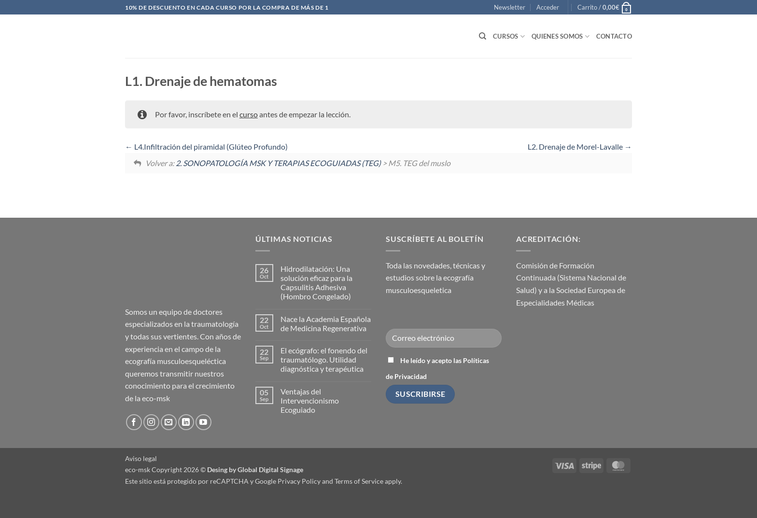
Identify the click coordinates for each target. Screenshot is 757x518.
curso (248, 114)
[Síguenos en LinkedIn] (186, 422)
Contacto (614, 36)
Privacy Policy (299, 481)
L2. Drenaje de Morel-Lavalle (580, 146)
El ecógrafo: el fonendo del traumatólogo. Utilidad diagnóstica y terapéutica (323, 359)
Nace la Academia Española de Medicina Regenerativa (325, 323)
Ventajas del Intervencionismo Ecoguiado (309, 400)
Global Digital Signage (270, 469)
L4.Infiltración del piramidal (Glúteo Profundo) (206, 146)
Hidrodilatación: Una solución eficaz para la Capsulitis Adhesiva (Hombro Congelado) (316, 282)
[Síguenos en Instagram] (151, 422)
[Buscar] (482, 36)
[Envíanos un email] (169, 422)
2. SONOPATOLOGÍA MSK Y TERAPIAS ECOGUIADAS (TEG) (278, 163)
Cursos (509, 36)
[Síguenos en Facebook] (134, 422)
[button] (509, 7)
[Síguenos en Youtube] (203, 422)
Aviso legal (141, 458)
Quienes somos (560, 36)
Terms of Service (359, 481)
